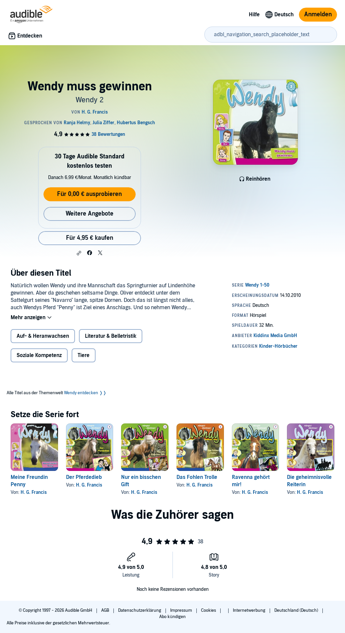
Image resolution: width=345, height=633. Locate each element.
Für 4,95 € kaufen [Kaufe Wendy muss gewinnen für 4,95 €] (89, 237)
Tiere (84, 355)
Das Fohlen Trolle (196, 477)
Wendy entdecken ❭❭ (85, 393)
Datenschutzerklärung (140, 610)
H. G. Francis (34, 492)
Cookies (209, 610)
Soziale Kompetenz (39, 355)
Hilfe (254, 14)
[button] (79, 253)
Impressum (181, 610)
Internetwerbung (249, 610)
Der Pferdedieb (84, 477)
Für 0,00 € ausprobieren (89, 194)
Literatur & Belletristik (110, 336)
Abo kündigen (172, 616)
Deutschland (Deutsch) (296, 610)
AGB (105, 610)
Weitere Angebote (89, 213)
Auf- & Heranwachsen (43, 336)
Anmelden (318, 14)
